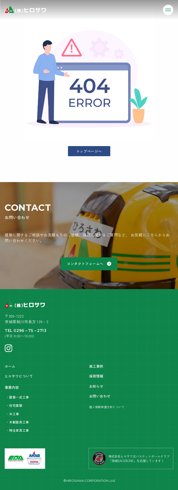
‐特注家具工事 (17, 430)
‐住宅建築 (14, 405)
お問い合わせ (99, 396)
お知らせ (96, 386)
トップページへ (89, 151)
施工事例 (96, 366)
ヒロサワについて (19, 376)
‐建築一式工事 (17, 397)
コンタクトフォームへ (89, 263)
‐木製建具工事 (17, 422)
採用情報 (96, 376)
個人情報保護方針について (107, 407)
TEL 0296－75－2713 (26, 330)
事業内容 (12, 387)
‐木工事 (12, 413)
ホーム (10, 366)
